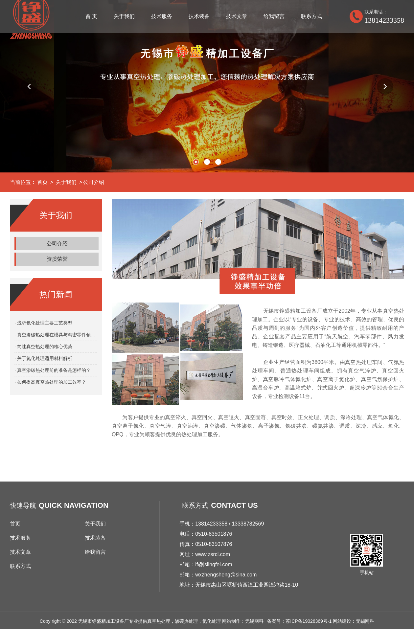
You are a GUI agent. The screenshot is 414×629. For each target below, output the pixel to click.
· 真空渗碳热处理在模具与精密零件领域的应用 (55, 334)
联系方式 (311, 16)
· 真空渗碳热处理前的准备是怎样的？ (52, 370)
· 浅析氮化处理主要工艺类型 (43, 323)
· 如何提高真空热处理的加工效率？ (50, 382)
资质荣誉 (57, 259)
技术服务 (161, 16)
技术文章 (236, 16)
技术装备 (199, 16)
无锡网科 (365, 621)
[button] (29, 86)
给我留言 (274, 16)
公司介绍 (93, 182)
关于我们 (124, 16)
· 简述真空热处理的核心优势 (43, 346)
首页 (42, 182)
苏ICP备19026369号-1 (309, 621)
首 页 (91, 16)
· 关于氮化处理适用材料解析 (43, 358)
